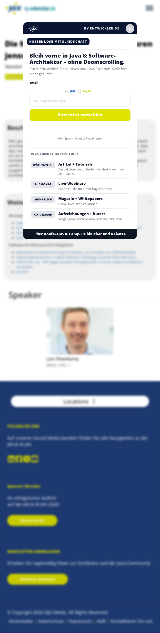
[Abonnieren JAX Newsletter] (67, 91)
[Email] (80, 101)
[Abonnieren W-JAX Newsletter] (79, 91)
